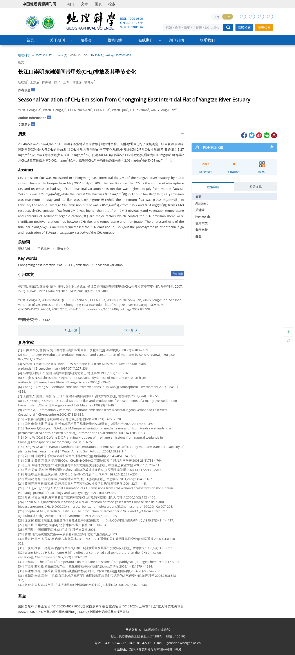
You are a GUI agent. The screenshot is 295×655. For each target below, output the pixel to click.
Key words (202, 216)
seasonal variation (109, 265)
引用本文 (201, 223)
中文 (227, 17)
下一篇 (131, 330)
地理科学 (24, 55)
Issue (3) (62, 55)
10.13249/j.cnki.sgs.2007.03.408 (110, 55)
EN (217, 17)
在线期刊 (145, 40)
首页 (30, 40)
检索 (111, 4)
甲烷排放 (44, 249)
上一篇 (70, 330)
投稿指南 (115, 40)
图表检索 (264, 27)
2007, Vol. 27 (43, 55)
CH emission (79, 265)
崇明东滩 (24, 249)
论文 (21, 62)
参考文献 (201, 230)
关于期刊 (57, 40)
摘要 (198, 197)
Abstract (201, 203)
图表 (98, 4)
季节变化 (63, 249)
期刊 (70, 4)
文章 (84, 4)
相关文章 (256, 186)
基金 (198, 236)
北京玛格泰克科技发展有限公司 (147, 649)
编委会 (86, 40)
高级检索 (244, 27)
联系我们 (207, 40)
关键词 (200, 210)
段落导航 (213, 187)
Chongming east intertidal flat (40, 265)
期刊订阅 (176, 40)
